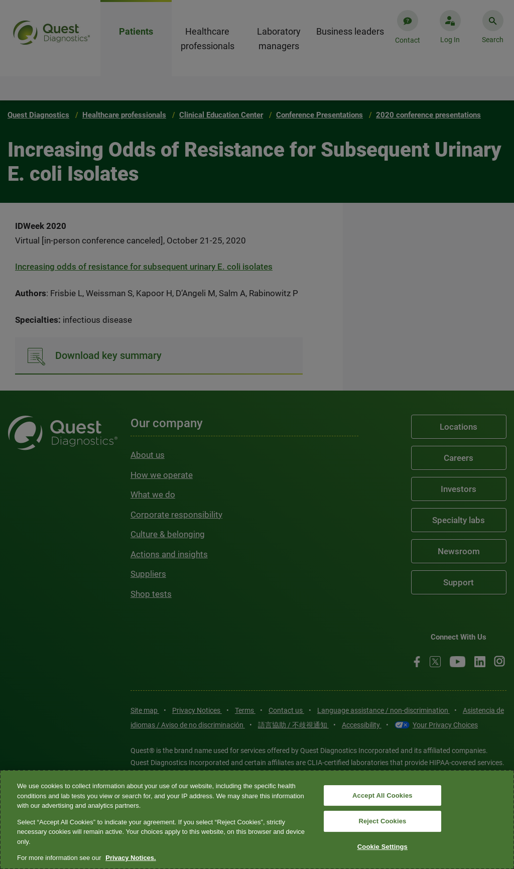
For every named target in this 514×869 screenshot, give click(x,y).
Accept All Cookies (382, 795)
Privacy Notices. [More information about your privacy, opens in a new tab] (130, 857)
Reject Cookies (382, 821)
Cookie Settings (382, 846)
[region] (257, 819)
